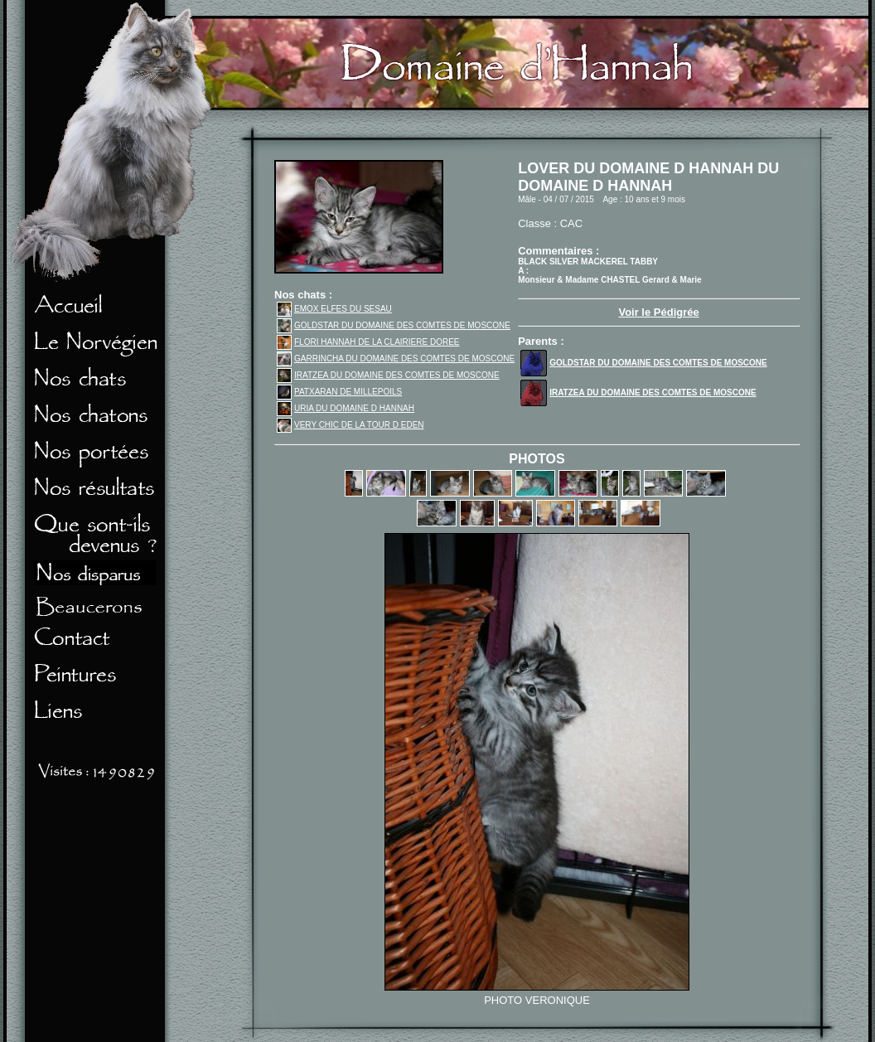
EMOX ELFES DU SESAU (334, 308)
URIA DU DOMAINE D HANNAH (345, 408)
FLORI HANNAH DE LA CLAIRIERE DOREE (368, 342)
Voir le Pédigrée (658, 312)
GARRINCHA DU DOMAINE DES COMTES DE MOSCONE (396, 358)
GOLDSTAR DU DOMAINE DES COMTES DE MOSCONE (393, 325)
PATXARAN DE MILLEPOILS (339, 391)
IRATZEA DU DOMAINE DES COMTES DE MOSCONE (388, 375)
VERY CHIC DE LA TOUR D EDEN (350, 424)
